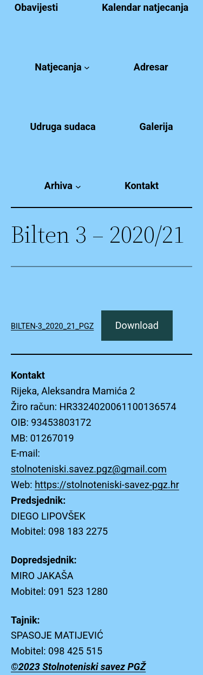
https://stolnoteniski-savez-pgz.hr (107, 484)
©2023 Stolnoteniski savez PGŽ (78, 666)
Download (137, 325)
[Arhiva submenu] (78, 186)
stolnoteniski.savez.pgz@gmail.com (89, 469)
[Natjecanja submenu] (87, 67)
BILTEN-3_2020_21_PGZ (52, 326)
